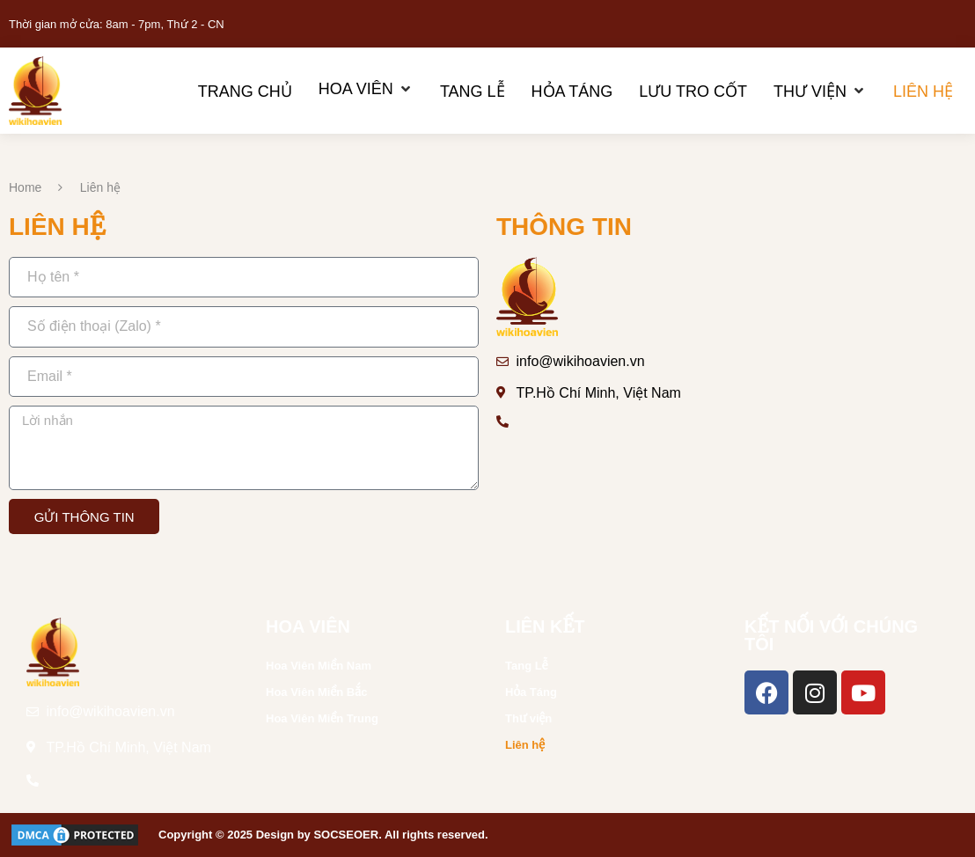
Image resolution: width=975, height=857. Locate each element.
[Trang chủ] (245, 91)
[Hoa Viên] (366, 89)
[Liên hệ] (923, 91)
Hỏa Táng (531, 692)
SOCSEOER (345, 834)
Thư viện (528, 718)
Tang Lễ (526, 665)
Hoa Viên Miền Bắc (316, 692)
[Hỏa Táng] (572, 91)
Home (25, 187)
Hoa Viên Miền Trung (322, 718)
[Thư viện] (820, 91)
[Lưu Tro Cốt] (693, 91)
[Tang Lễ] (472, 91)
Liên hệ (525, 744)
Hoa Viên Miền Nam (318, 665)
